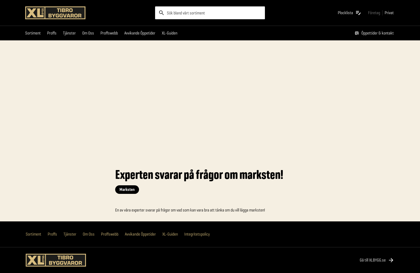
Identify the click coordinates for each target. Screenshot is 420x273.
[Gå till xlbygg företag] (374, 13)
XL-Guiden (169, 33)
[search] (210, 12)
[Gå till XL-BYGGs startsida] (88, 12)
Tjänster (69, 33)
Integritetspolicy (197, 234)
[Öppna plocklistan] (350, 13)
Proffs (52, 33)
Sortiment (33, 33)
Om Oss (88, 33)
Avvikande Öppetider (139, 33)
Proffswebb (109, 33)
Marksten (127, 189)
